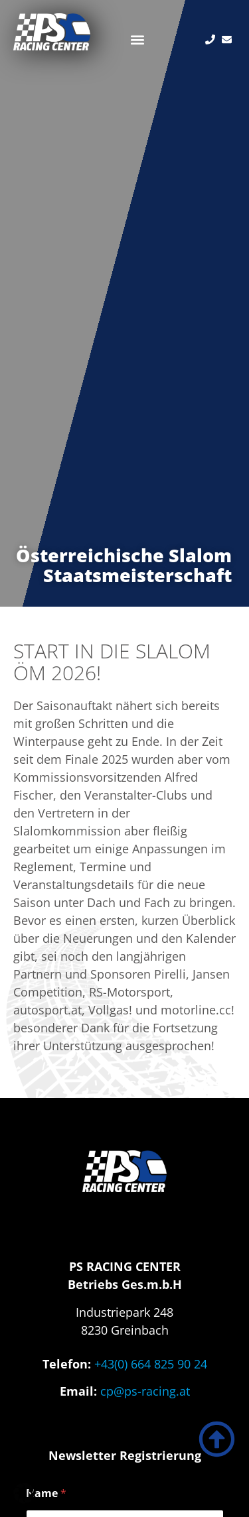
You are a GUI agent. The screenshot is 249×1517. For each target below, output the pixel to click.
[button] (137, 39)
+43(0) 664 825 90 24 (150, 1364)
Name (46, 1493)
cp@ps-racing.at (145, 1391)
